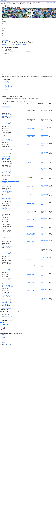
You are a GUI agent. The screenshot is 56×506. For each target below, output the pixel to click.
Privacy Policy (52, 2)
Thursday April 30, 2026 (7, 149)
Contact (3, 28)
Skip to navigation (3, 0)
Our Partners (4, 324)
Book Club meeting (31, 153)
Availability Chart (6, 44)
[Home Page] (5, 19)
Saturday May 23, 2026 (7, 304)
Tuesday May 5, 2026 (6, 174)
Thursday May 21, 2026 (7, 295)
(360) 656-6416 (8, 318)
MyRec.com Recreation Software (11, 344)
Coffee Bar (7, 85)
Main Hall (7, 87)
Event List (19, 44)
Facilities (4, 23)
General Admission (6, 106)
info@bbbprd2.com (9, 316)
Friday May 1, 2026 (6, 158)
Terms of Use (44, 2)
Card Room (7, 82)
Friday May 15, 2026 (6, 255)
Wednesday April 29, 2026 (7, 140)
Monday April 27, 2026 (6, 125)
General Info (4, 26)
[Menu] (3, 38)
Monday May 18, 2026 (6, 270)
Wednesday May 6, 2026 (7, 191)
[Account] (5, 30)
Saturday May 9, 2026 (6, 208)
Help (3, 340)
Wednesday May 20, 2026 (7, 286)
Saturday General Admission (8, 114)
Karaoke (28, 144)
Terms (3, 334)
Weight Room (7, 89)
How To (3, 342)
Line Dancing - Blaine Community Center (10, 181)
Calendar (14, 44)
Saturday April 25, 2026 (7, 116)
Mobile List (25, 44)
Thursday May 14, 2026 (7, 246)
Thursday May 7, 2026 (6, 199)
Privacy (3, 337)
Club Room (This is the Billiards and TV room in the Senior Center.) (18, 83)
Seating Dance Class (6, 198)
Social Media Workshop (7, 189)
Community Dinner (6, 293)
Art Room (7, 81)
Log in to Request (6, 71)
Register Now (6, 40)
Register (4, 21)
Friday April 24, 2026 (6, 107)
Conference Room (8, 86)
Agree (7, 5)
